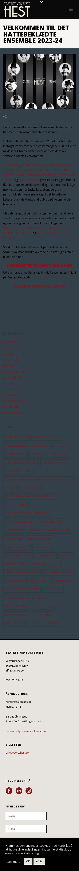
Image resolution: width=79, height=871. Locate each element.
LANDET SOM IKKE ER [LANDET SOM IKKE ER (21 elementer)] (18, 555)
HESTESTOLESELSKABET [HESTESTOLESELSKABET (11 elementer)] (19, 522)
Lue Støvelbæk (29, 180)
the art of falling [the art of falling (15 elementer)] (45, 606)
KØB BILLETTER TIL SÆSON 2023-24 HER (39, 265)
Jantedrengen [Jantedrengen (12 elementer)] (14, 538)
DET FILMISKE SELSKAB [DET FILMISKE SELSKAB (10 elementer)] (18, 471)
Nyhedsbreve (12, 389)
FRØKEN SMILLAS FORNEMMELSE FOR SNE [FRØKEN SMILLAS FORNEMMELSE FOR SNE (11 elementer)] (30, 496)
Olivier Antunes (47, 175)
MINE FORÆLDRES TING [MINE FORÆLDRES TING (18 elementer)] (58, 572)
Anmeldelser (11, 342)
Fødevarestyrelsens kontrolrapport (27, 731)
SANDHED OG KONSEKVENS (23, 228)
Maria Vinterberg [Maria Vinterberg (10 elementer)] (16, 564)
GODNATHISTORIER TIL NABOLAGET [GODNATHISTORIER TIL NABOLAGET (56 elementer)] (27, 513)
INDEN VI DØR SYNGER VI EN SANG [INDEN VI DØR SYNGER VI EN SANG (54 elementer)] (49, 530)
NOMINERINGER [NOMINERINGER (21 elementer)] (39, 581)
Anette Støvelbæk (33, 165)
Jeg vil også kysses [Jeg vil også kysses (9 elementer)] (17, 547)
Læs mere (13, 861)
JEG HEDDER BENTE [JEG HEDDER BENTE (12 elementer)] (39, 538)
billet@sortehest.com (18, 752)
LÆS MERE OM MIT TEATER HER (39, 286)
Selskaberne (11, 407)
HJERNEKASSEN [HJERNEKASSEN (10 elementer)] (14, 530)
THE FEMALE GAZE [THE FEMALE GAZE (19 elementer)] (16, 614)
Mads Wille (54, 165)
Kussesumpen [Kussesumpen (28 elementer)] (43, 547)
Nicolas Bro (11, 165)
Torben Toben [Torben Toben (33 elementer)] (42, 614)
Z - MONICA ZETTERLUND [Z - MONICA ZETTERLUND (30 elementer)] (44, 623)
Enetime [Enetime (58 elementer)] (10, 488)
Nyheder (9, 383)
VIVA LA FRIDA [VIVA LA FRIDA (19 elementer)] (14, 623)
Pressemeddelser (15, 401)
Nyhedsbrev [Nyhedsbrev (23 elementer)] (62, 581)
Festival (8, 354)
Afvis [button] (39, 861)
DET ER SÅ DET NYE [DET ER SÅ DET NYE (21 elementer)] (54, 462)
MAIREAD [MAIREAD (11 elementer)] (66, 555)
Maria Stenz (44, 170)
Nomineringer (12, 377)
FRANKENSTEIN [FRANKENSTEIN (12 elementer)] (30, 488)
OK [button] (28, 861)
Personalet (10, 395)
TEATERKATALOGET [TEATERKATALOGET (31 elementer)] (17, 606)
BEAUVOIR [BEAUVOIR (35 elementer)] (61, 446)
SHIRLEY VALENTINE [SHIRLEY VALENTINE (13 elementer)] (17, 598)
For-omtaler (11, 360)
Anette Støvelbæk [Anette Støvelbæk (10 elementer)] (16, 446)
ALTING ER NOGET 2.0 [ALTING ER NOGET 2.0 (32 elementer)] (46, 437)
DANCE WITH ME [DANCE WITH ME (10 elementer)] (59, 454)
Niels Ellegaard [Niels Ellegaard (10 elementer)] (14, 581)
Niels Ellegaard (24, 170)
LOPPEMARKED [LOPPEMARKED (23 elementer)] (45, 555)
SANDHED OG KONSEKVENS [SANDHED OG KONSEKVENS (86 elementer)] (22, 589)
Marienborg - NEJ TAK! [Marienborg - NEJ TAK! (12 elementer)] (45, 564)
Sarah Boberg (26, 175)
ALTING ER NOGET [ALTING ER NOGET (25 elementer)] (16, 437)
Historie (8, 366)
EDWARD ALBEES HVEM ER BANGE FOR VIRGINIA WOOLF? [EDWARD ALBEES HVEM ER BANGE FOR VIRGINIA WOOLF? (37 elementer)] (39, 479)
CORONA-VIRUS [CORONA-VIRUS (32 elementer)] (15, 454)
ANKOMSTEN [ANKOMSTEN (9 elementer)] (40, 446)
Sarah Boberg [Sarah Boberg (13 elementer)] (53, 589)
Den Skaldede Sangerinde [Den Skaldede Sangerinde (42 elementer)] (21, 462)
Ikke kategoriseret (15, 371)
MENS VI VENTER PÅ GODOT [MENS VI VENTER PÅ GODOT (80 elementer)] (22, 572)
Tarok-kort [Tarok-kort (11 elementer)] (41, 598)
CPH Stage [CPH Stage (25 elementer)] (37, 454)
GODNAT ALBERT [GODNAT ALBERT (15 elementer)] (16, 505)
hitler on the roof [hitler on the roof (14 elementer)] (50, 522)
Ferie (6, 348)
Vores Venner (12, 413)
